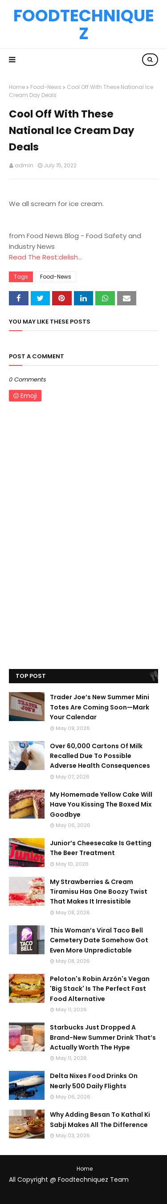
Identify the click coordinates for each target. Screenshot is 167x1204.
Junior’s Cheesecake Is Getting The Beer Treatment (100, 848)
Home (17, 87)
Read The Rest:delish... (45, 257)
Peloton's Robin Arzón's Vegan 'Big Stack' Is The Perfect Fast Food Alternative (100, 988)
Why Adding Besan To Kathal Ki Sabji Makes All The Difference (100, 1119)
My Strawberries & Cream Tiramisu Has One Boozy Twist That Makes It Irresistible (98, 891)
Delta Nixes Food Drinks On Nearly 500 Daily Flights (94, 1080)
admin (24, 165)
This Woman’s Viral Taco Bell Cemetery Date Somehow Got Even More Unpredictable (99, 940)
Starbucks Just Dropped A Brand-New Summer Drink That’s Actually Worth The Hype (103, 1037)
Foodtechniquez (83, 24)
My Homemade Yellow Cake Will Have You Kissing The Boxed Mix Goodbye (101, 804)
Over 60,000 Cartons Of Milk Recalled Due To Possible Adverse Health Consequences (100, 756)
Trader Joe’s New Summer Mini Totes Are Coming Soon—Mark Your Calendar (99, 707)
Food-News (45, 87)
